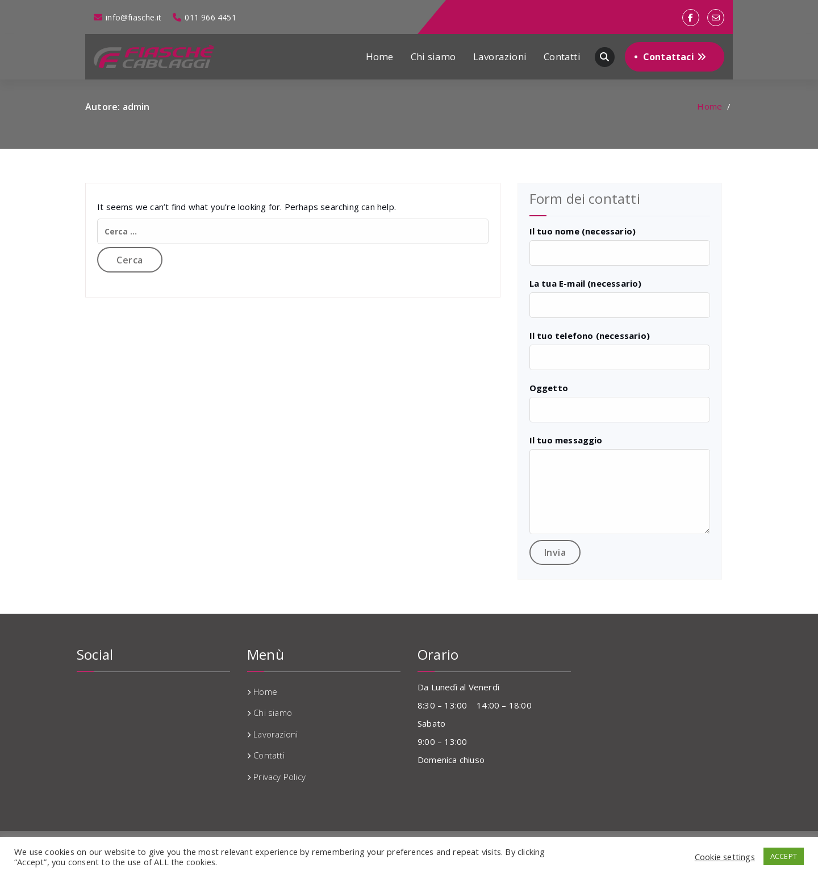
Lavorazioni (500, 56)
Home (380, 56)
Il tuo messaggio (566, 440)
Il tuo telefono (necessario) (589, 335)
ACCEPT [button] (783, 856)
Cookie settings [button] (725, 857)
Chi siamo (433, 56)
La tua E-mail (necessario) (585, 283)
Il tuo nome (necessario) (582, 231)
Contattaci (674, 57)
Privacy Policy (279, 776)
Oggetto (548, 387)
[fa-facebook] (690, 17)
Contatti (562, 56)
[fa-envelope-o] (715, 17)
